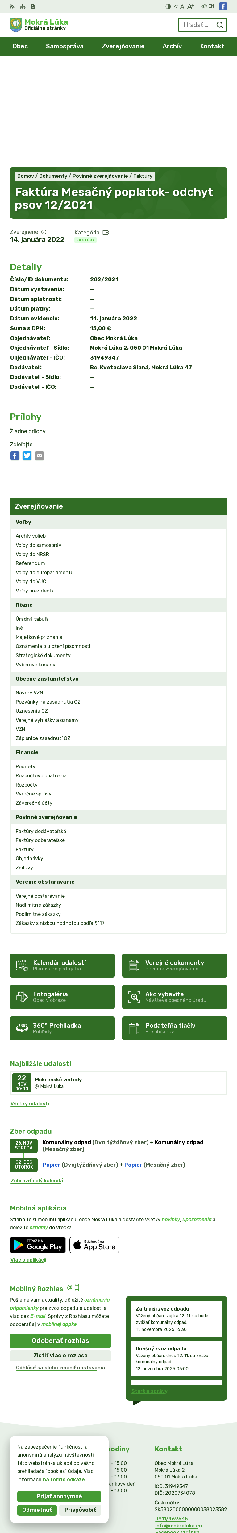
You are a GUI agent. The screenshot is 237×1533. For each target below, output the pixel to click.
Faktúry (85, 138)
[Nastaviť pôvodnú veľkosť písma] (182, 6)
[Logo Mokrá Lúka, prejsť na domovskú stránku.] (39, 25)
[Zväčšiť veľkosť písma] (190, 6)
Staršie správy (149, 1289)
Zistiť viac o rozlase (60, 1253)
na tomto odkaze (32, 1479)
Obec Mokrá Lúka (206, 1508)
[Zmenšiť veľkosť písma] (175, 6)
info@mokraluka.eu (178, 1423)
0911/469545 (171, 1416)
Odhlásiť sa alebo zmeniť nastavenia (60, 1265)
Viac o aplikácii (28, 1158)
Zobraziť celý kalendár (37, 1078)
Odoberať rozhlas (60, 1238)
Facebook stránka (177, 1430)
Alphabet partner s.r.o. (199, 1500)
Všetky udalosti (29, 1001)
